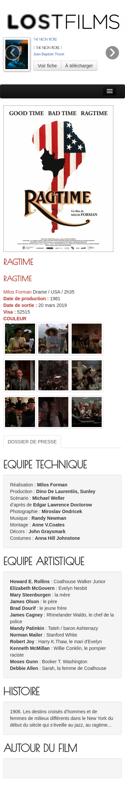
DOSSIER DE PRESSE (32, 441)
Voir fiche (47, 65)
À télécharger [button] (79, 65)
